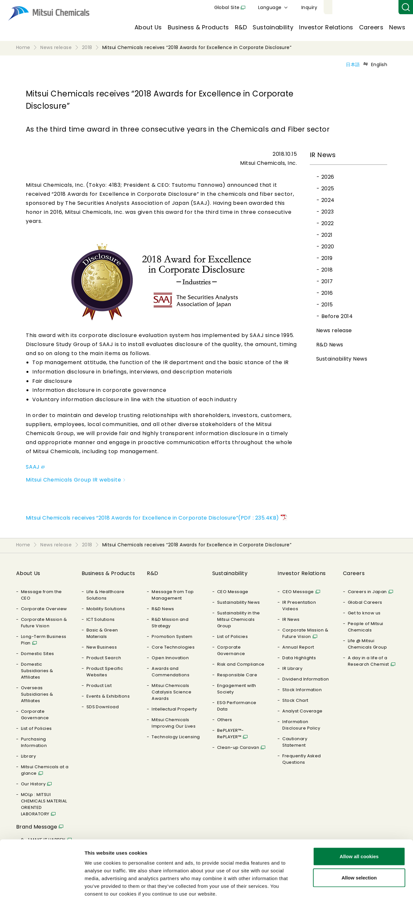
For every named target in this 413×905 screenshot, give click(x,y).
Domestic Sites (37, 654)
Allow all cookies (359, 828)
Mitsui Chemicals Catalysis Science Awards (171, 691)
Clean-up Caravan (238, 747)
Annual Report (298, 647)
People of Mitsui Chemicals (365, 627)
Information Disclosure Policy (301, 725)
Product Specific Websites (104, 671)
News (397, 27)
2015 (327, 304)
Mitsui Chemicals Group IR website (76, 479)
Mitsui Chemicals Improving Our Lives (174, 723)
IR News (290, 619)
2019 (327, 258)
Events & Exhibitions (108, 696)
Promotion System (172, 636)
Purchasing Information (34, 742)
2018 (327, 269)
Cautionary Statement (294, 742)
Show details (339, 892)
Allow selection (359, 850)
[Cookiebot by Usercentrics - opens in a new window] (42, 892)
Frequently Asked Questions (301, 759)
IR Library (292, 668)
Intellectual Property (174, 709)
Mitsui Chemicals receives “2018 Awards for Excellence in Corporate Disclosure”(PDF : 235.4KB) (152, 518)
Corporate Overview (44, 609)
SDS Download (102, 707)
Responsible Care (237, 675)
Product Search (103, 658)
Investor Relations (326, 27)
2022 (327, 223)
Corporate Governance (35, 714)
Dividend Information (305, 679)
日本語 (353, 64)
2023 (327, 211)
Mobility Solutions (105, 609)
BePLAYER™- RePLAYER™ (230, 733)
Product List (99, 685)
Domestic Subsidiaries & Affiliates (37, 670)
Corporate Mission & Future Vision (44, 622)
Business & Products (198, 27)
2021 (327, 235)
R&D (241, 27)
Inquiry (384, 7)
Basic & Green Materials (102, 633)
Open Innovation (170, 658)
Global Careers (365, 602)
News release (334, 330)
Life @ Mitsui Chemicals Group (367, 644)
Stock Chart (295, 700)
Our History (33, 784)
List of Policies (36, 728)
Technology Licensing (176, 737)
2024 (328, 200)
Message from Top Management (173, 595)
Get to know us (364, 613)
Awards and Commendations (170, 671)
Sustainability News (341, 359)
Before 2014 (337, 316)
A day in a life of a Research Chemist (368, 661)
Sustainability (273, 27)
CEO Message (232, 592)
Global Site (302, 7)
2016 (327, 293)
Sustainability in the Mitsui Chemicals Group (238, 619)
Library (28, 756)
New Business (101, 647)
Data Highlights (299, 658)
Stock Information (302, 690)
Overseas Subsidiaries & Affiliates (37, 694)
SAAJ (35, 467)
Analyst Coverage (302, 711)
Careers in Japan (367, 592)
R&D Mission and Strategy (170, 622)
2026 (327, 177)
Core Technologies (173, 647)
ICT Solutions (100, 619)
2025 (327, 188)
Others (224, 720)
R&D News (329, 344)
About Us (148, 27)
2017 (327, 281)
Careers (371, 27)
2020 (327, 246)
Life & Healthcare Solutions (105, 595)
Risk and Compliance (241, 664)
